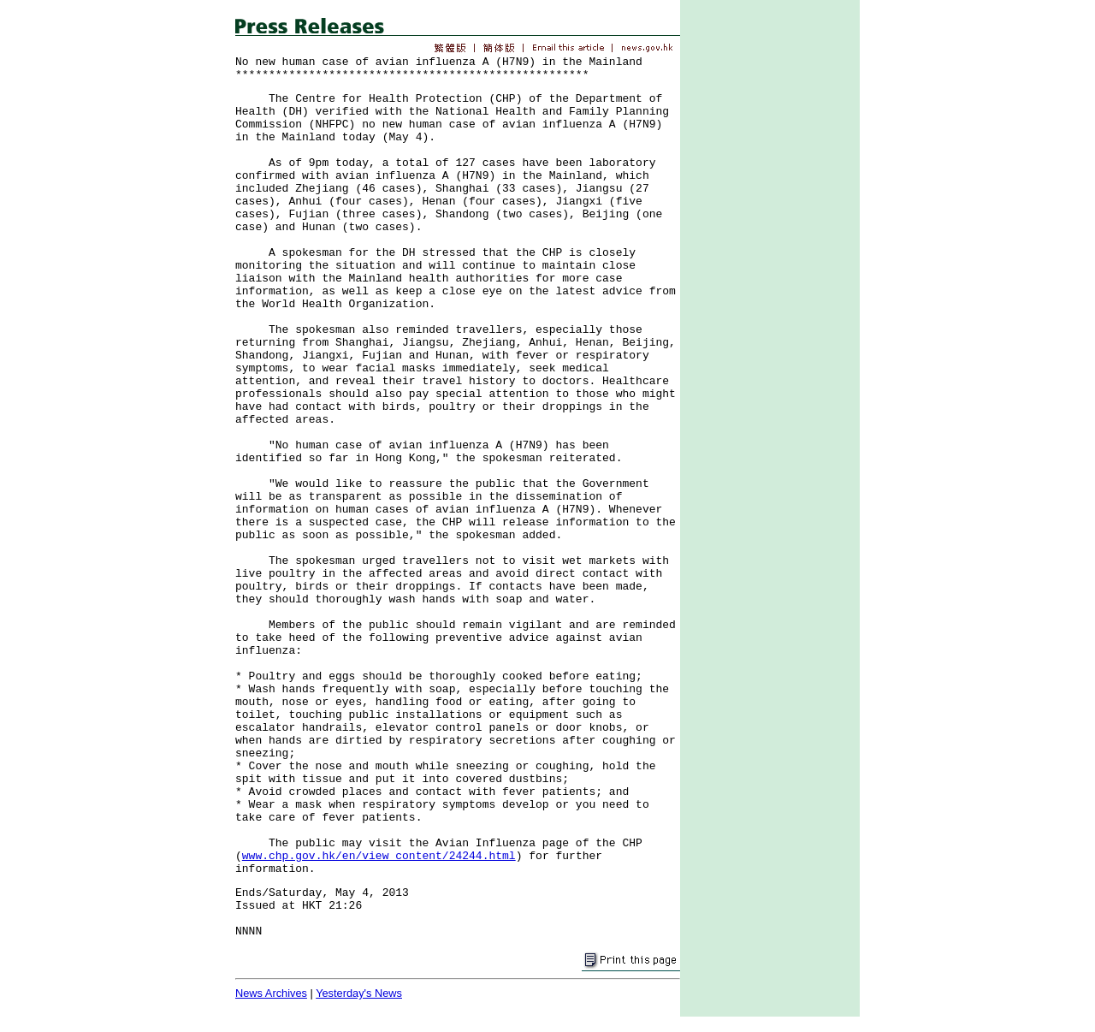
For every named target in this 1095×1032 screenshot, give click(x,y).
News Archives (271, 993)
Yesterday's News (359, 993)
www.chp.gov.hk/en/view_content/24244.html (379, 856)
